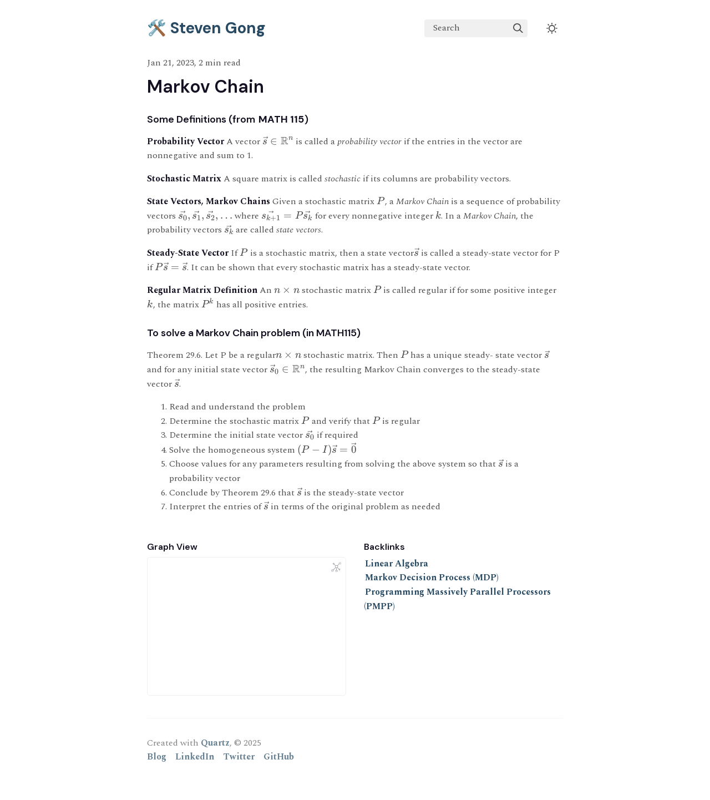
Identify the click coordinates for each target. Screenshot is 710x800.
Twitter (239, 756)
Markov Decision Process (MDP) (432, 577)
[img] (518, 28)
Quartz (215, 743)
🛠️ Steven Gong (206, 28)
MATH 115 (281, 119)
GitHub (278, 756)
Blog (156, 756)
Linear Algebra (396, 563)
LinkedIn (194, 756)
